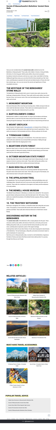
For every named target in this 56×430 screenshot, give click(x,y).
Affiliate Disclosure (29, 418)
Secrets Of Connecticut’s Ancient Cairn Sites (17, 407)
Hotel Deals (9, 15)
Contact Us (35, 418)
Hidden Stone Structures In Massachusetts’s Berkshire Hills (20, 400)
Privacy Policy (21, 418)
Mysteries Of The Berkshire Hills (39, 337)
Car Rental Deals (25, 15)
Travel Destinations (35, 15)
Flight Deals (17, 15)
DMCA (44, 418)
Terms (17, 418)
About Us (8, 418)
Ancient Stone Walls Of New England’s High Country (19, 405)
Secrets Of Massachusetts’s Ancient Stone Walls (18, 402)
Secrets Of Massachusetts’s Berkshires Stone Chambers (20, 410)
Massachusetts (28, 127)
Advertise (40, 418)
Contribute (13, 418)
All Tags (47, 418)
